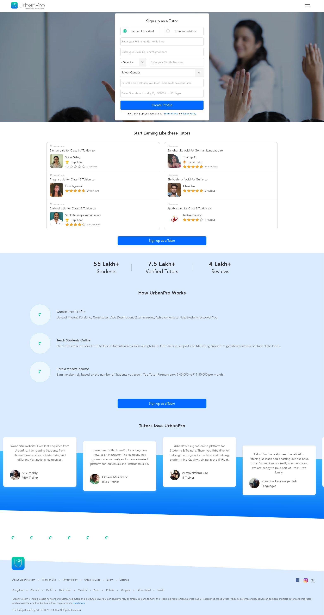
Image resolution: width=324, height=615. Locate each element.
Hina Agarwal (73, 186)
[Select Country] (133, 62)
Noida (160, 590)
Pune (96, 590)
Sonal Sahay (73, 157)
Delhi (49, 590)
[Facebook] (297, 581)
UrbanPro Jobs (92, 579)
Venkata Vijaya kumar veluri (83, 215)
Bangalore (18, 590)
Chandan (189, 186)
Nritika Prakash (192, 215)
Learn (110, 579)
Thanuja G (189, 157)
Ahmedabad (144, 590)
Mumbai (82, 590)
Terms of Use (49, 579)
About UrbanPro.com (23, 579)
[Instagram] (306, 581)
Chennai (34, 590)
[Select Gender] (162, 72)
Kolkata (110, 590)
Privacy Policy (70, 579)
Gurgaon (126, 590)
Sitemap (124, 579)
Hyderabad (65, 590)
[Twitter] (313, 581)
